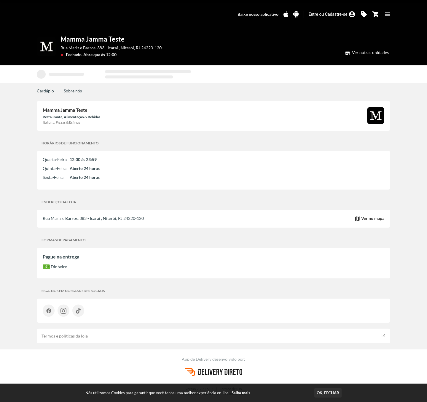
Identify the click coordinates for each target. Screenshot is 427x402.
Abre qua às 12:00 (100, 54)
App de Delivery (197, 359)
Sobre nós (73, 90)
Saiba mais (241, 392)
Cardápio (45, 90)
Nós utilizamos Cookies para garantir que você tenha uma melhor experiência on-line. (167, 392)
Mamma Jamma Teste (92, 39)
